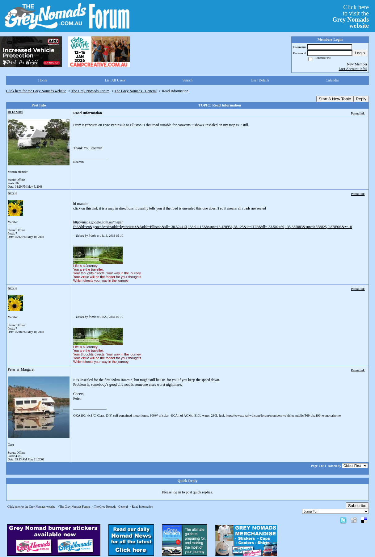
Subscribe (357, 505)
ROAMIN (15, 112)
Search (188, 80)
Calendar (332, 80)
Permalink (357, 113)
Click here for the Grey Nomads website (36, 91)
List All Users (115, 80)
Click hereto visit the (350, 16)
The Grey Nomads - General (136, 91)
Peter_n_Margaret (21, 369)
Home (42, 80)
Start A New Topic (335, 99)
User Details (260, 80)
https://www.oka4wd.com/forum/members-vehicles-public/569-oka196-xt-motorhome (283, 415)
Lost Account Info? (353, 69)
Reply (361, 99)
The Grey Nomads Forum (90, 91)
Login (360, 53)
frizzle (12, 193)
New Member (357, 64)
